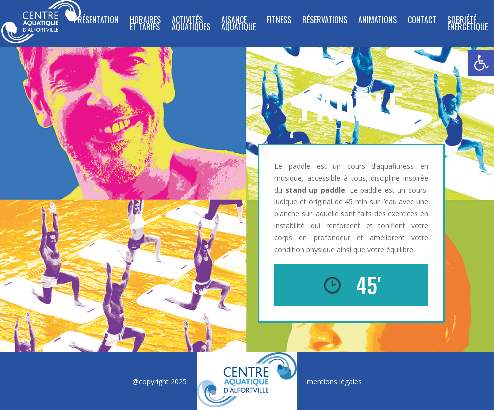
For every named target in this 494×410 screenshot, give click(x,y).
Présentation (96, 21)
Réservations (324, 21)
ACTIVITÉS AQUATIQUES (191, 24)
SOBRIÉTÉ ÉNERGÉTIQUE (467, 24)
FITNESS (279, 21)
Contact (422, 21)
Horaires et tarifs (145, 24)
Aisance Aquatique (238, 24)
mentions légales (334, 381)
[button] (481, 63)
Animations (377, 21)
